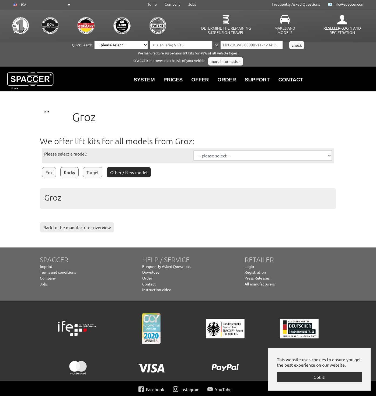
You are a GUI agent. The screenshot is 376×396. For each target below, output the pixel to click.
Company (172, 4)
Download (150, 272)
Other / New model (128, 172)
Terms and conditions (58, 272)
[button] (41, 5)
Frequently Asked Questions (296, 4)
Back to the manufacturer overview (77, 227)
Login (249, 266)
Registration (255, 272)
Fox (49, 172)
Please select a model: (65, 153)
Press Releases (257, 278)
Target (92, 172)
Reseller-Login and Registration (342, 30)
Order (147, 278)
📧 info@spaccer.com (346, 4)
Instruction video (156, 289)
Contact (149, 283)
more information (226, 61)
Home (152, 4)
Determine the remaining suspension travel (226, 30)
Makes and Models (284, 30)
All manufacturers (260, 283)
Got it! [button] (319, 377)
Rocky (69, 172)
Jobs (192, 4)
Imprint (46, 266)
